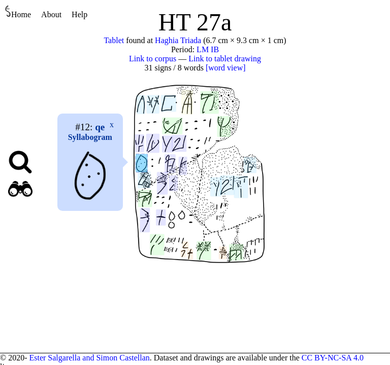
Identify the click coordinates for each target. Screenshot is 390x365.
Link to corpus (152, 58)
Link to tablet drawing (224, 58)
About (51, 14)
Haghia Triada (178, 40)
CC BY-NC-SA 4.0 (333, 357)
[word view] (226, 67)
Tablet (114, 40)
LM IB (208, 49)
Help (79, 14)
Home (18, 12)
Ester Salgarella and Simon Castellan (89, 357)
